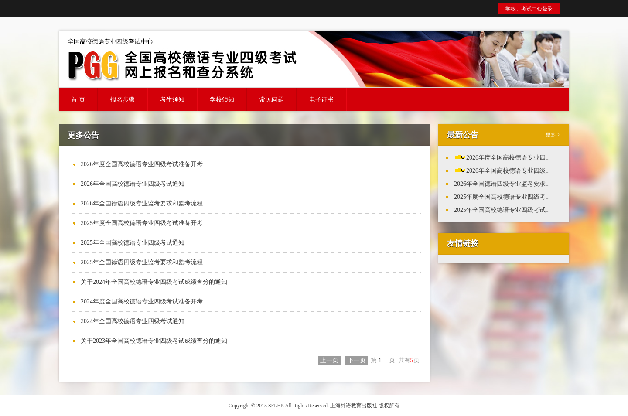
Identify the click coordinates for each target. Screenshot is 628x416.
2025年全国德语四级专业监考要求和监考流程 (142, 262)
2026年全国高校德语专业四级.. (507, 170)
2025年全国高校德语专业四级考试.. (501, 210)
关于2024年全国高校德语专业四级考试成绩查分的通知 (154, 282)
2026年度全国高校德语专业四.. (507, 157)
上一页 (329, 360)
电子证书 (321, 99)
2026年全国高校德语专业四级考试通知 (132, 184)
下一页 (357, 360)
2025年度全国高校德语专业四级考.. (501, 197)
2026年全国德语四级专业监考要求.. (501, 184)
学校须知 (222, 99)
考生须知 (172, 99)
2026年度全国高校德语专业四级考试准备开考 (142, 164)
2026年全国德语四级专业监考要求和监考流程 (142, 203)
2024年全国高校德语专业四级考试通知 (132, 321)
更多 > (553, 135)
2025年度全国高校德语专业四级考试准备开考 (142, 223)
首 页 (78, 99)
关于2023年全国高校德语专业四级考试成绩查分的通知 (154, 341)
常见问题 (271, 99)
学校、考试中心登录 (529, 9)
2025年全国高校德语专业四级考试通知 (132, 242)
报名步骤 (122, 99)
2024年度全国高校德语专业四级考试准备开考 (142, 301)
